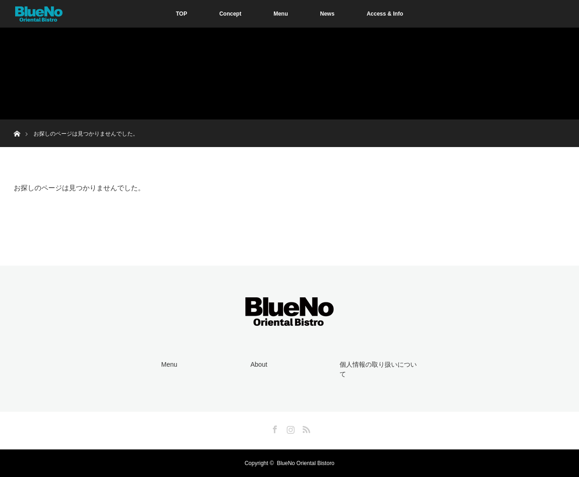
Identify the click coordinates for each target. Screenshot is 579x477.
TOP (181, 14)
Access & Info (385, 14)
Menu (280, 14)
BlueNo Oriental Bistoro (305, 463)
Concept (230, 14)
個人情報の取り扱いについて (378, 369)
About (258, 364)
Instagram (289, 428)
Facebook (274, 428)
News (327, 14)
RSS (305, 428)
